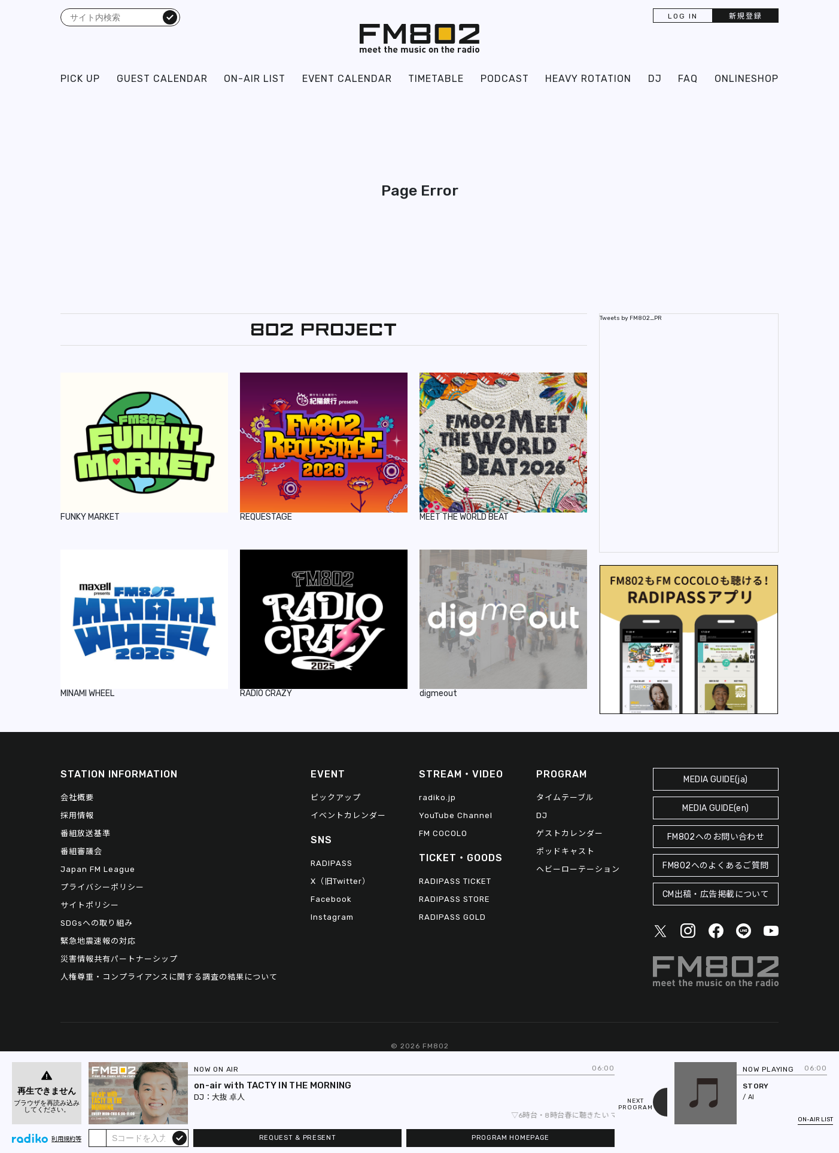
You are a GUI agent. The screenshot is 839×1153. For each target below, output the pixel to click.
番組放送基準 (85, 833)
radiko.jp (437, 797)
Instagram (332, 917)
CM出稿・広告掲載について (716, 894)
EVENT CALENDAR (347, 78)
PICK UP (80, 78)
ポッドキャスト (565, 851)
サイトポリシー (89, 905)
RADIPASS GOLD (452, 917)
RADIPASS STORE (454, 899)
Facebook (331, 899)
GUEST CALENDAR (162, 78)
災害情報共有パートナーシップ (119, 958)
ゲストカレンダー (569, 833)
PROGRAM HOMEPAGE (510, 1138)
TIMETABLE (436, 78)
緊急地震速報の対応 (98, 941)
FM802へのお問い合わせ (716, 837)
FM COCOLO (443, 833)
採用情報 (77, 815)
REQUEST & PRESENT (297, 1138)
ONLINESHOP (747, 78)
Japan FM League (97, 869)
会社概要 (77, 797)
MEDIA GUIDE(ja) (715, 779)
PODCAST (505, 78)
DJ (655, 78)
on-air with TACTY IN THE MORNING (273, 1085)
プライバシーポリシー (102, 887)
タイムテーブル (565, 797)
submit (179, 1137)
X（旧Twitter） (340, 881)
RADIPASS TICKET (455, 881)
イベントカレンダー (348, 815)
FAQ (688, 78)
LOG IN (683, 16)
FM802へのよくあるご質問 (715, 866)
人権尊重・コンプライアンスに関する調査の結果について (169, 976)
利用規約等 (66, 1139)
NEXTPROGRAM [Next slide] (635, 1104)
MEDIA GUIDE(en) (715, 808)
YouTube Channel (456, 815)
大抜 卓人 (228, 1097)
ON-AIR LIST (254, 78)
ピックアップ (336, 797)
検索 (170, 16)
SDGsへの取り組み (96, 923)
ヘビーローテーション (578, 869)
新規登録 (745, 16)
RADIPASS (331, 863)
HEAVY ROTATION (588, 78)
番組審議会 (81, 851)
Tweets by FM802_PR (631, 318)
